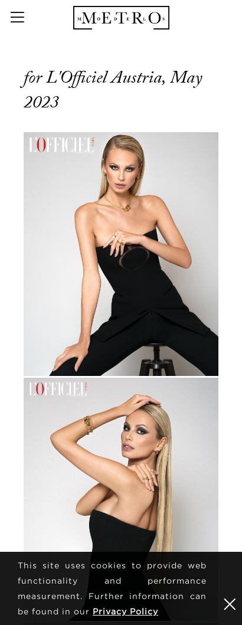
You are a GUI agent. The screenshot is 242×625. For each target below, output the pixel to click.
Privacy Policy (125, 611)
